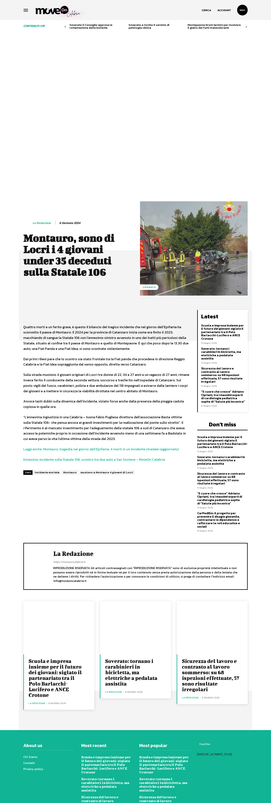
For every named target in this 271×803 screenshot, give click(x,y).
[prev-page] (65, 27)
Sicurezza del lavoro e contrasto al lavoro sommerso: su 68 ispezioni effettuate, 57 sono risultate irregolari (222, 316)
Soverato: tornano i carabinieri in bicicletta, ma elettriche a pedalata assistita (221, 295)
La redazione (42, 164)
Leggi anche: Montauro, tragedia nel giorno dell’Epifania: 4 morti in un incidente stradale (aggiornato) (101, 390)
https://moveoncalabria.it (69, 503)
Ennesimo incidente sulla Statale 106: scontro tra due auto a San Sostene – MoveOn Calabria (94, 401)
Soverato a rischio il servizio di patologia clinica (149, 26)
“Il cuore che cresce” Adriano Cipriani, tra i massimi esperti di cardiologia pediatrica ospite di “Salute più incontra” (223, 338)
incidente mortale (47, 414)
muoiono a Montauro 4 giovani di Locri (107, 414)
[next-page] (246, 27)
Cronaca (149, 228)
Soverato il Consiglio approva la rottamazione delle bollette (90, 26)
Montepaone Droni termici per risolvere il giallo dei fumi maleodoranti (214, 26)
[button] (206, 10)
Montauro (70, 414)
